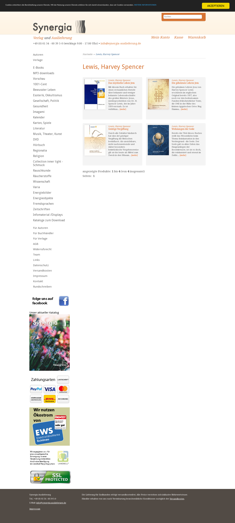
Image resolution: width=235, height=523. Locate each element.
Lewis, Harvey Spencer (108, 54)
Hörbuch (39, 145)
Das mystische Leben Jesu (121, 83)
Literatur (39, 128)
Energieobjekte (43, 198)
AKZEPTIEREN (215, 6)
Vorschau (39, 78)
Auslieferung (61, 38)
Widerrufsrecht (42, 249)
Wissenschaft (41, 181)
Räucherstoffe (42, 176)
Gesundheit (40, 106)
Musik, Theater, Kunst (47, 134)
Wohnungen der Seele (183, 129)
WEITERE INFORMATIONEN (38, 9)
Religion (38, 156)
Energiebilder (42, 192)
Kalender (39, 117)
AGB (35, 244)
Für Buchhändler (43, 233)
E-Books (38, 67)
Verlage (38, 60)
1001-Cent (40, 84)
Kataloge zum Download (49, 220)
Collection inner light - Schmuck (48, 163)
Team (36, 254)
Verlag (38, 38)
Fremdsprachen (43, 203)
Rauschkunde (41, 170)
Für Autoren (40, 228)
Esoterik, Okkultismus (47, 95)
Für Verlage (40, 238)
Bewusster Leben (44, 89)
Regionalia (40, 150)
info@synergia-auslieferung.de (121, 43)
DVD (36, 139)
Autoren (38, 54)
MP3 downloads (43, 73)
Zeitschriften (41, 209)
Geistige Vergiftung (118, 129)
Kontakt (38, 281)
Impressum (40, 276)
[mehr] (123, 109)
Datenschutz (41, 265)
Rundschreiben (42, 286)
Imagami (39, 112)
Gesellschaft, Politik (46, 101)
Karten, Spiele (42, 123)
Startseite (87, 54)
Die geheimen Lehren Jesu (185, 83)
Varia (36, 187)
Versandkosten (42, 270)
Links (36, 260)
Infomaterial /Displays (48, 214)
